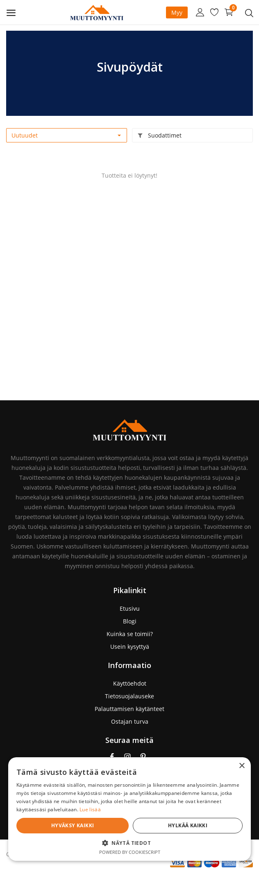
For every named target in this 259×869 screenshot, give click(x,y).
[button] (189, 843)
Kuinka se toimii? (130, 634)
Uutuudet (24, 135)
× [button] (242, 724)
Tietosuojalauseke (129, 696)
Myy (176, 12)
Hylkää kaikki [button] (217, 825)
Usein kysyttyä (129, 646)
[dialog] (189, 788)
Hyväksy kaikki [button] (162, 825)
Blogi (129, 621)
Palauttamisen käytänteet (129, 709)
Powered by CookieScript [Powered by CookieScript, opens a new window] (189, 852)
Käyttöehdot (129, 683)
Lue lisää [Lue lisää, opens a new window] (146, 809)
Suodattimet (159, 135)
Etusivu (130, 608)
